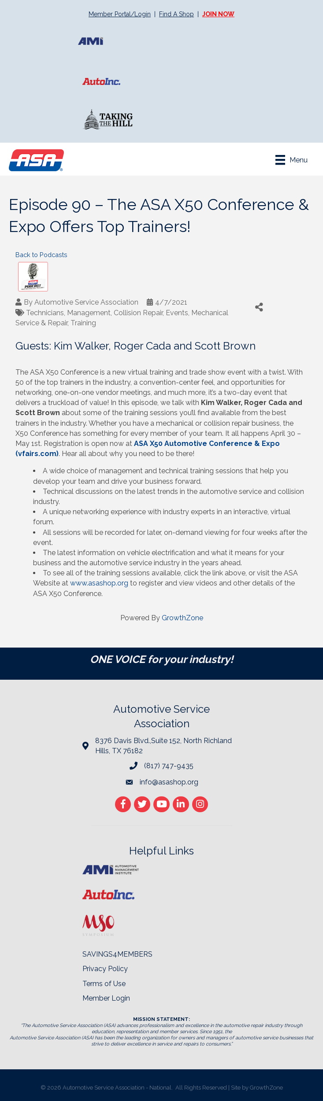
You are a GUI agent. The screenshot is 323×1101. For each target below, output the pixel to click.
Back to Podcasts (41, 254)
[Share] (259, 307)
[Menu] (291, 160)
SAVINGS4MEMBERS (117, 954)
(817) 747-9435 (168, 766)
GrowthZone (182, 618)
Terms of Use (104, 983)
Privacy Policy (105, 969)
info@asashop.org (169, 782)
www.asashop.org (99, 583)
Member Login (106, 998)
